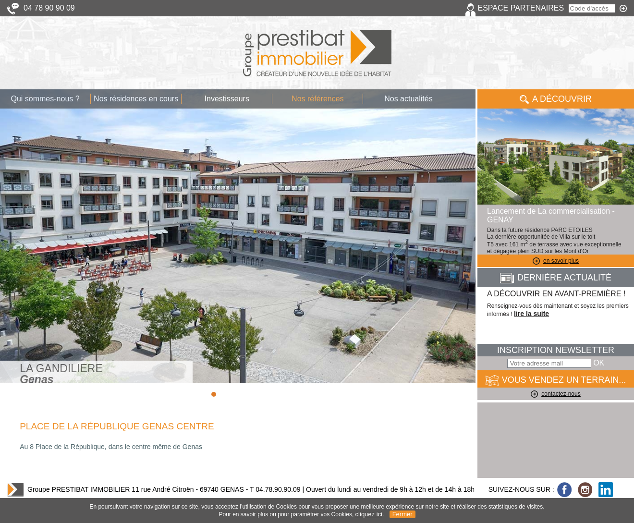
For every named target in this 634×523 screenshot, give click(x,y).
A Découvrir (556, 99)
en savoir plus (556, 260)
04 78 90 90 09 (49, 8)
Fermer (402, 514)
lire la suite (531, 313)
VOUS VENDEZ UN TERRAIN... (556, 380)
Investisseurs (227, 99)
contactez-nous (555, 393)
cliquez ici (368, 514)
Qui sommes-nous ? (45, 99)
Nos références (318, 99)
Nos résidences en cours (136, 99)
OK (598, 363)
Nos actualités (408, 99)
